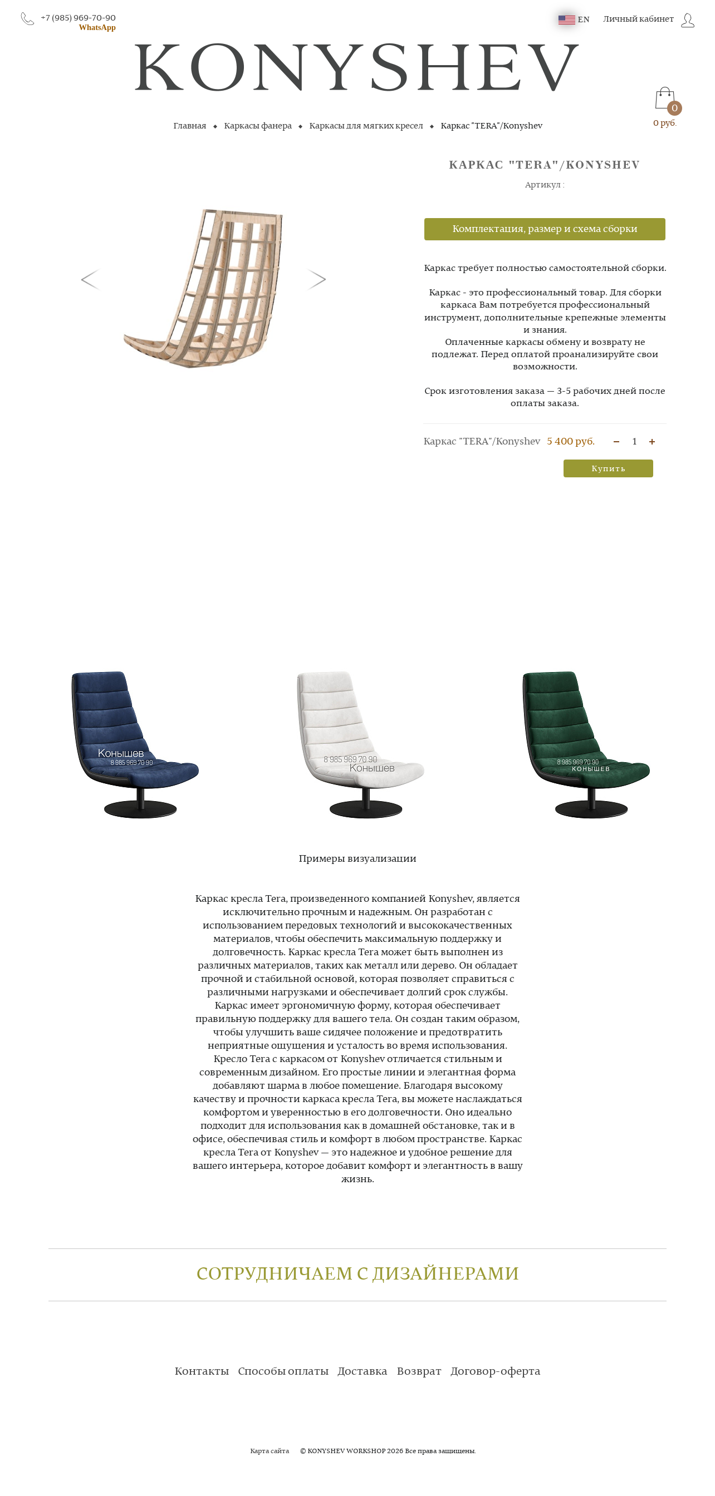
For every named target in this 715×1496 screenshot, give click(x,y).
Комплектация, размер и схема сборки (545, 229)
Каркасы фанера (258, 126)
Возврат (419, 1372)
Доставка (362, 1372)
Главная (190, 126)
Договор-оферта (495, 1372)
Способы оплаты (283, 1372)
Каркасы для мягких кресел (366, 126)
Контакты (201, 1372)
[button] (93, 279)
